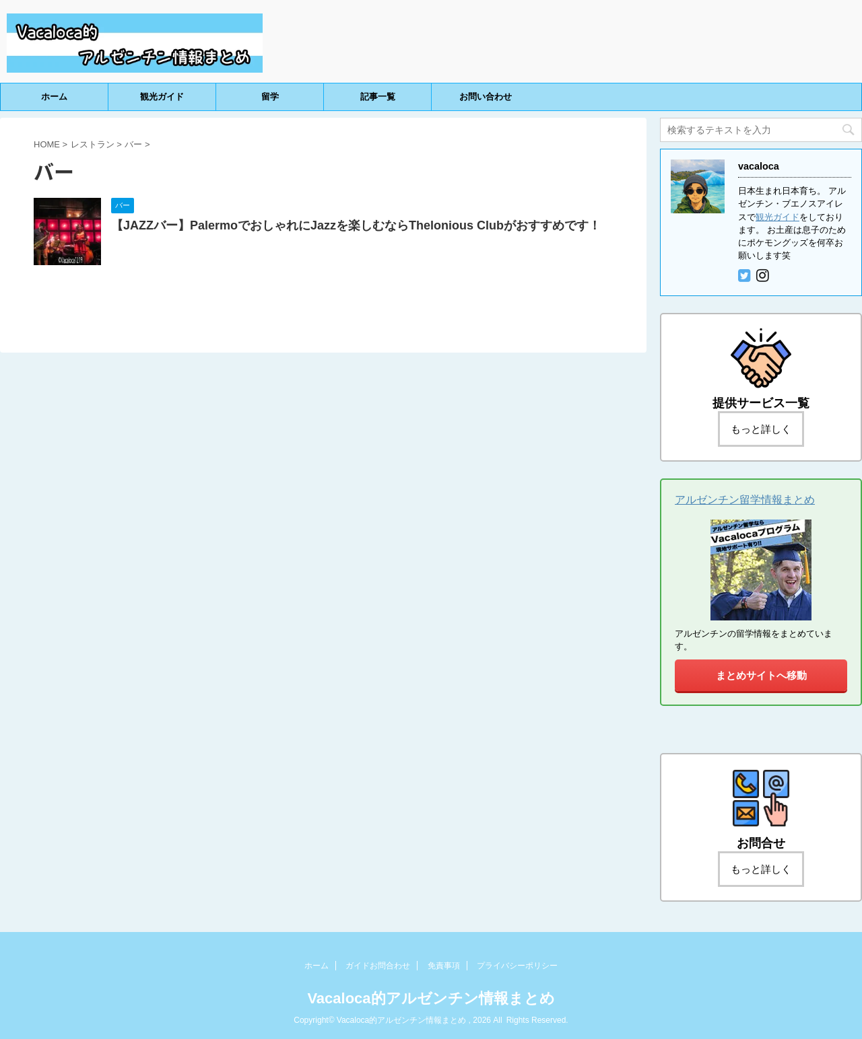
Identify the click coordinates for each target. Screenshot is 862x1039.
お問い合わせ (485, 97)
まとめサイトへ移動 (761, 675)
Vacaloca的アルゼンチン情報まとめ (430, 998)
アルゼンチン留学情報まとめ (745, 499)
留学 (270, 97)
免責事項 (444, 965)
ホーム (54, 97)
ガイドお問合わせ (377, 965)
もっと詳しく (761, 429)
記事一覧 (377, 97)
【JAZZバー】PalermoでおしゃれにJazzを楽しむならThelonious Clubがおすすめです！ (356, 225)
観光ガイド (162, 97)
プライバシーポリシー (517, 965)
